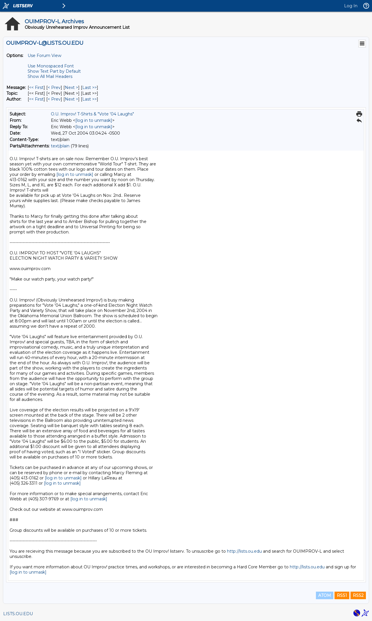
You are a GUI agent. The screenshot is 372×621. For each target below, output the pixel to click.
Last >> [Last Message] (89, 87)
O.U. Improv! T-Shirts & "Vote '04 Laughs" (92, 114)
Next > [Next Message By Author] (71, 99)
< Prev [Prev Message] (54, 87)
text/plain (60, 146)
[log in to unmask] (93, 120)
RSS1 (342, 595)
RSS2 (358, 595)
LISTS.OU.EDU (18, 613)
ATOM (324, 595)
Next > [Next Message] (71, 87)
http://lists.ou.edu (244, 551)
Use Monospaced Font (51, 66)
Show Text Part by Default (54, 71)
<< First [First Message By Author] (36, 99)
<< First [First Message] (36, 87)
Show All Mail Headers (50, 76)
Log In (350, 5)
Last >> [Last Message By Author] (89, 99)
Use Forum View (44, 55)
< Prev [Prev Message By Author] (54, 99)
